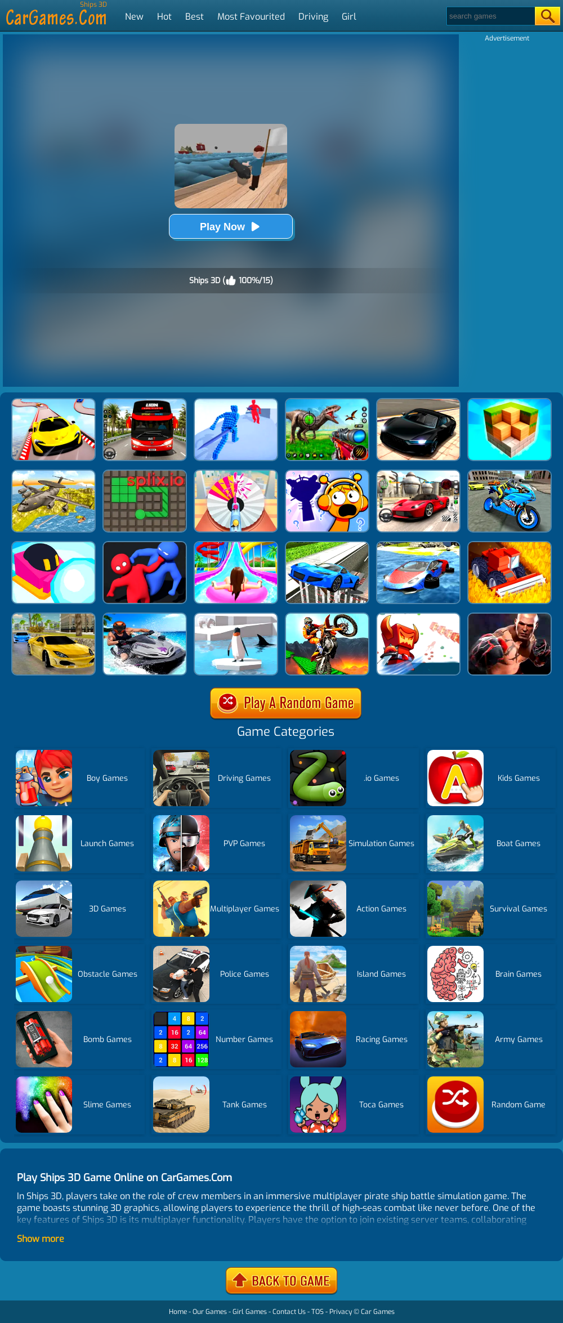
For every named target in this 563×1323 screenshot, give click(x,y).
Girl (349, 17)
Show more (40, 1239)
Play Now (231, 227)
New (134, 17)
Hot (164, 17)
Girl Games (250, 1311)
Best (194, 17)
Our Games (210, 1311)
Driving (313, 17)
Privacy (340, 1311)
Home (178, 1311)
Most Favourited (251, 17)
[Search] (490, 16)
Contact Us (289, 1311)
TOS (317, 1311)
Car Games (378, 1311)
